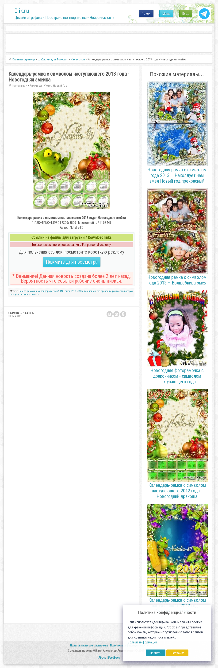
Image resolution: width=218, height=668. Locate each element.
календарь (44, 291)
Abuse (102, 657)
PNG (73, 291)
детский (54, 291)
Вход (185, 13)
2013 (79, 291)
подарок (128, 291)
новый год (94, 291)
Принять (155, 653)
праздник (106, 291)
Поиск (146, 13)
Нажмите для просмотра (71, 262)
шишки (35, 294)
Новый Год (60, 85)
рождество (117, 291)
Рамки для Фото (40, 85)
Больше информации (142, 642)
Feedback (114, 657)
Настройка (177, 653)
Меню (166, 13)
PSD (62, 291)
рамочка (32, 291)
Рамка (22, 291)
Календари (19, 85)
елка (85, 291)
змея (67, 291)
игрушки (25, 294)
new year (15, 294)
